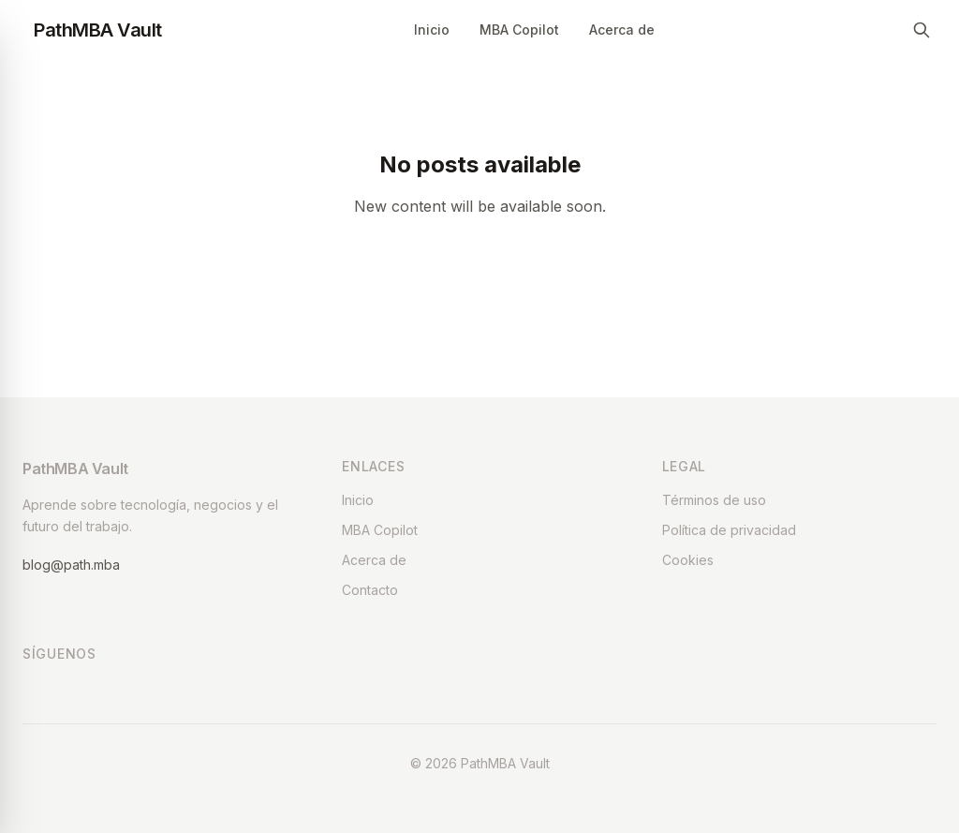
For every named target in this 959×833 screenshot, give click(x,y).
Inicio (432, 29)
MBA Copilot (519, 29)
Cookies (688, 560)
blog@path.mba (71, 565)
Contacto (370, 590)
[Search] (922, 30)
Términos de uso (714, 500)
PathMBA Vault (98, 30)
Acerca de (622, 29)
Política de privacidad (729, 530)
